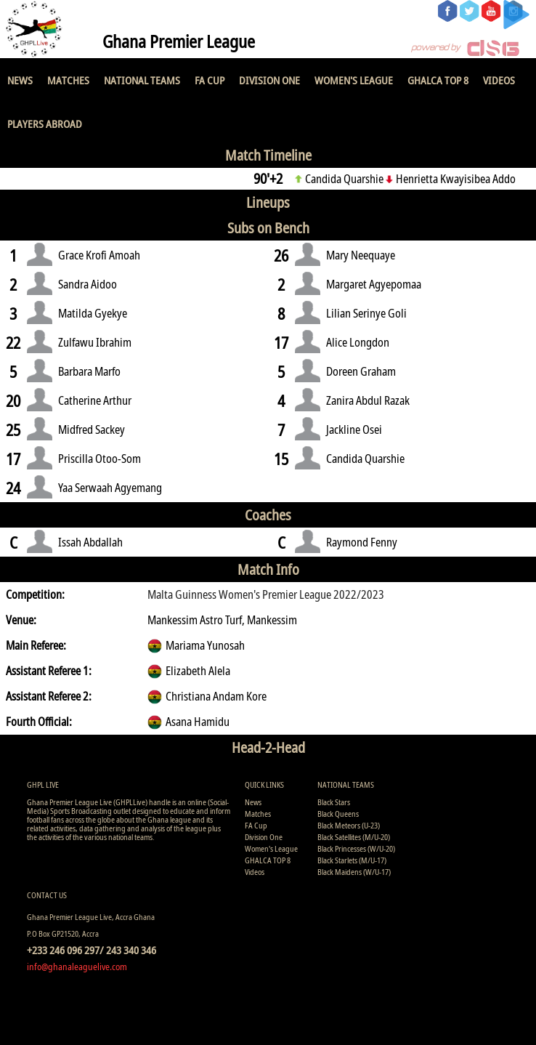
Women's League (353, 80)
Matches (68, 80)
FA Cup (209, 80)
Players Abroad (44, 123)
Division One (269, 80)
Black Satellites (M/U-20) (353, 836)
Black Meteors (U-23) (348, 825)
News (20, 80)
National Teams (142, 80)
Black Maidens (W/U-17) (354, 871)
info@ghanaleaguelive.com (77, 966)
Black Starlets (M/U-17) (351, 860)
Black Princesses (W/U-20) (356, 848)
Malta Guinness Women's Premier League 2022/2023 (265, 594)
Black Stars (333, 801)
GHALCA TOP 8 (437, 80)
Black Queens (338, 813)
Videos (499, 80)
